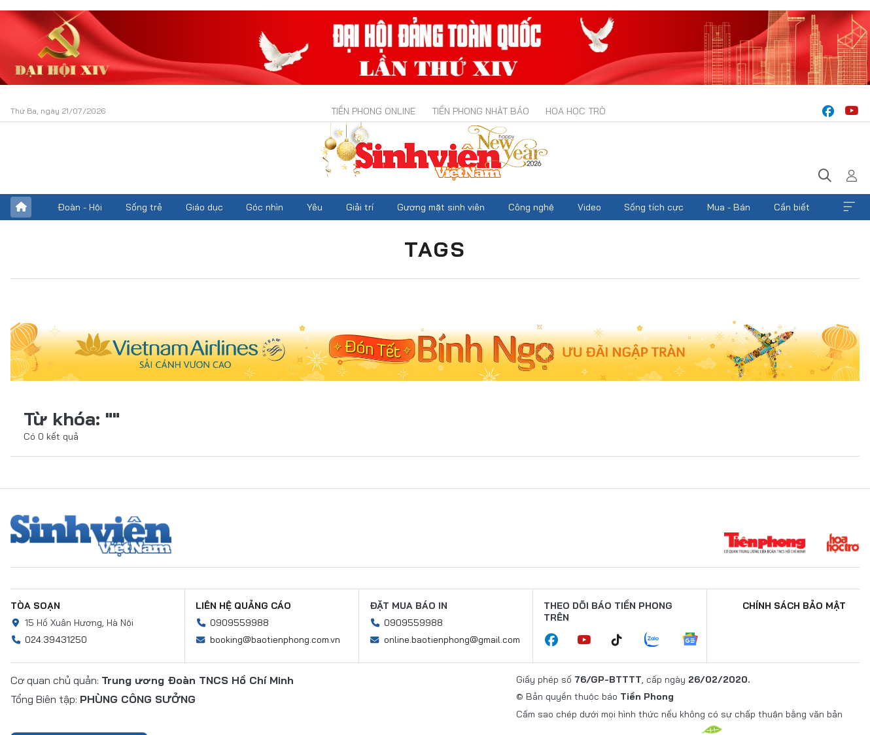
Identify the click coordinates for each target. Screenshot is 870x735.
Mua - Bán (728, 207)
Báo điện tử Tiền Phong (435, 153)
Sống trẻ (144, 207)
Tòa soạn (35, 606)
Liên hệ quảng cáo (243, 606)
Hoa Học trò (576, 111)
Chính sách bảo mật (794, 606)
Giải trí (360, 207)
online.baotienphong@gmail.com (452, 639)
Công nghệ (531, 207)
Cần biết (792, 207)
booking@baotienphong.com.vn (275, 639)
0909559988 (239, 623)
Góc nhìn (264, 207)
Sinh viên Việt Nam (90, 536)
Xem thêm (849, 207)
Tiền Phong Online (373, 111)
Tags (435, 249)
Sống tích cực (654, 207)
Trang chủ (20, 207)
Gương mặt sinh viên (441, 207)
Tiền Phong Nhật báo (480, 111)
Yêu (314, 207)
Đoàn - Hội (80, 207)
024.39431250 (56, 639)
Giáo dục (204, 207)
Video (589, 207)
